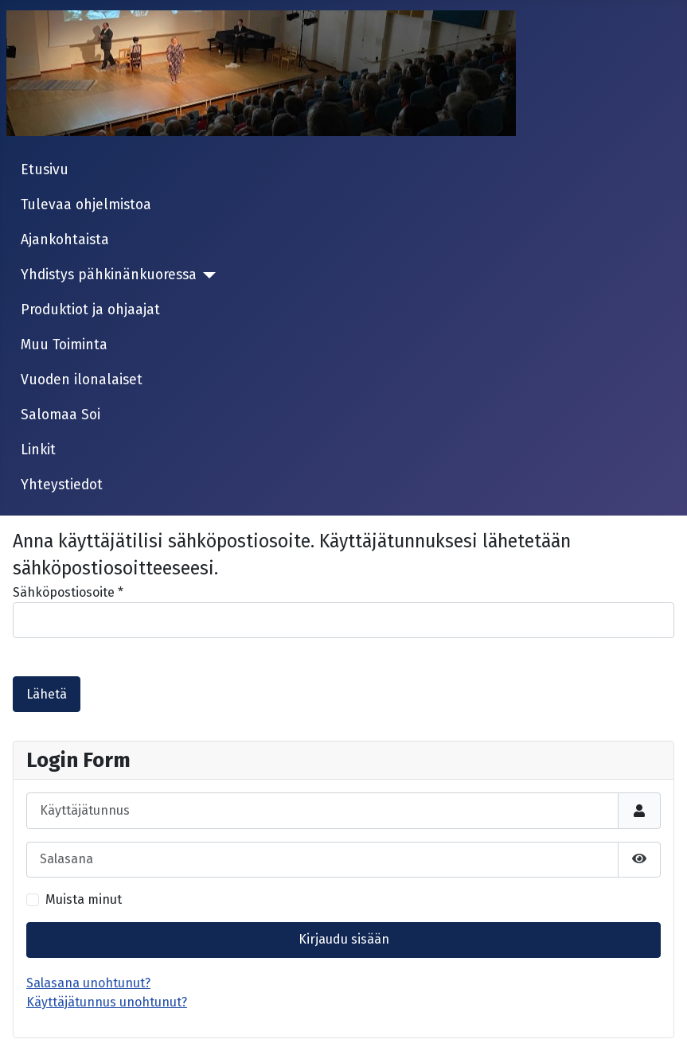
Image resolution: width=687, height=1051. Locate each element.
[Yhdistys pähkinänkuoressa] (207, 275)
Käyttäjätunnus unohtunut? (106, 1002)
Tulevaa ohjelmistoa (86, 205)
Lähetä (46, 694)
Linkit (38, 450)
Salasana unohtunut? (88, 983)
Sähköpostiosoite (68, 592)
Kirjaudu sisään (344, 939)
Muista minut (83, 899)
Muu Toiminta (64, 345)
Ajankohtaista (65, 240)
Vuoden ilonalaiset (81, 380)
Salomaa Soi (60, 415)
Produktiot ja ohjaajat (90, 310)
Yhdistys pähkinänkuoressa (109, 275)
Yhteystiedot (62, 485)
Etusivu (44, 170)
